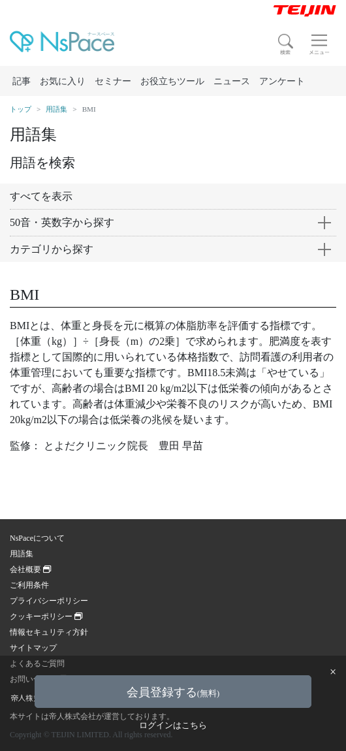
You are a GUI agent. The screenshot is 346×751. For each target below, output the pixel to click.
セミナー (113, 81)
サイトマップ (33, 647)
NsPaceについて (37, 538)
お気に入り (63, 81)
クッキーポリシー (46, 616)
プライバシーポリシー (49, 600)
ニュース (231, 81)
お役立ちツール (172, 81)
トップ (20, 109)
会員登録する (173, 692)
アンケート (282, 81)
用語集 (56, 109)
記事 (21, 81)
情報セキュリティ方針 (49, 632)
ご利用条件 (29, 585)
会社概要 (30, 569)
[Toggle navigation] (319, 44)
